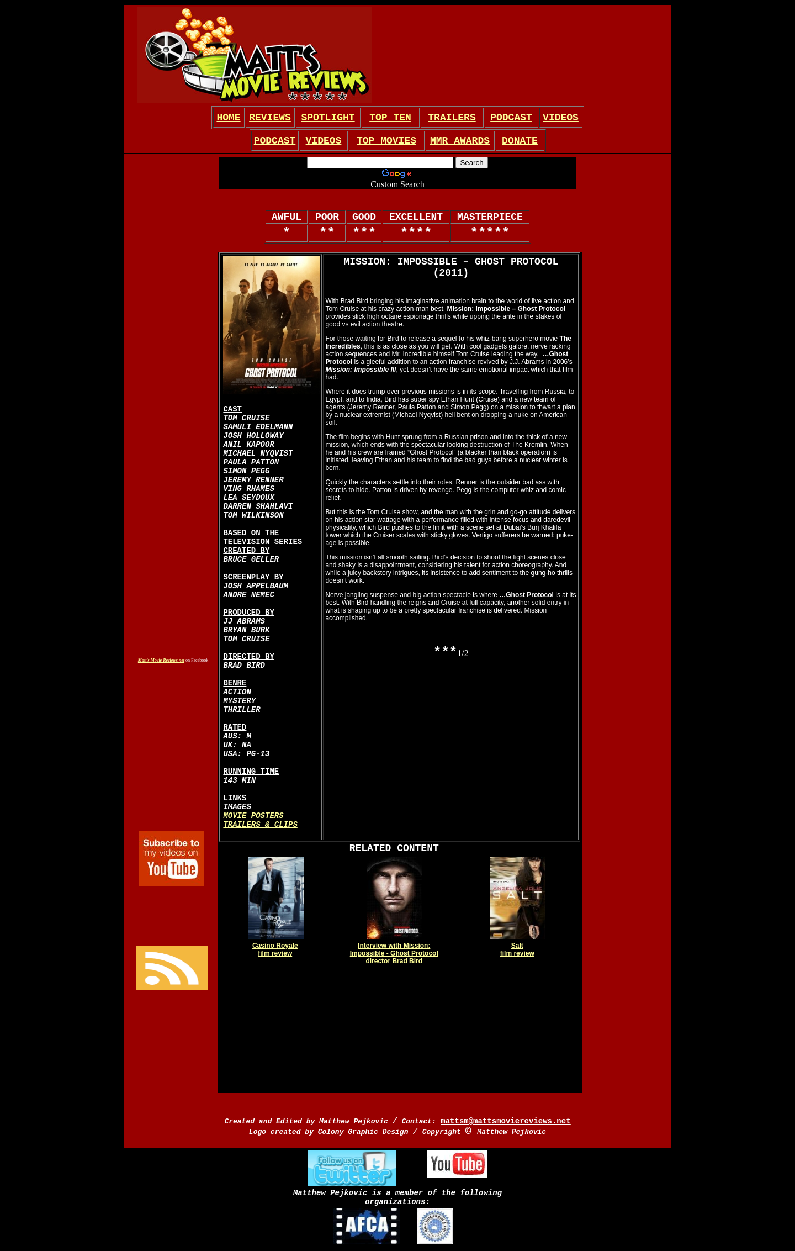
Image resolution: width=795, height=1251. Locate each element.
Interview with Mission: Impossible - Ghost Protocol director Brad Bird (394, 953)
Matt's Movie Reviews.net (161, 660)
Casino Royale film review (275, 949)
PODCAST (511, 117)
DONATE (520, 140)
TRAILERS (451, 117)
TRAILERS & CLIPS (260, 824)
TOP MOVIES (386, 140)
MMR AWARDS (460, 140)
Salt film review (517, 949)
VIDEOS (561, 117)
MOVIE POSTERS (253, 815)
